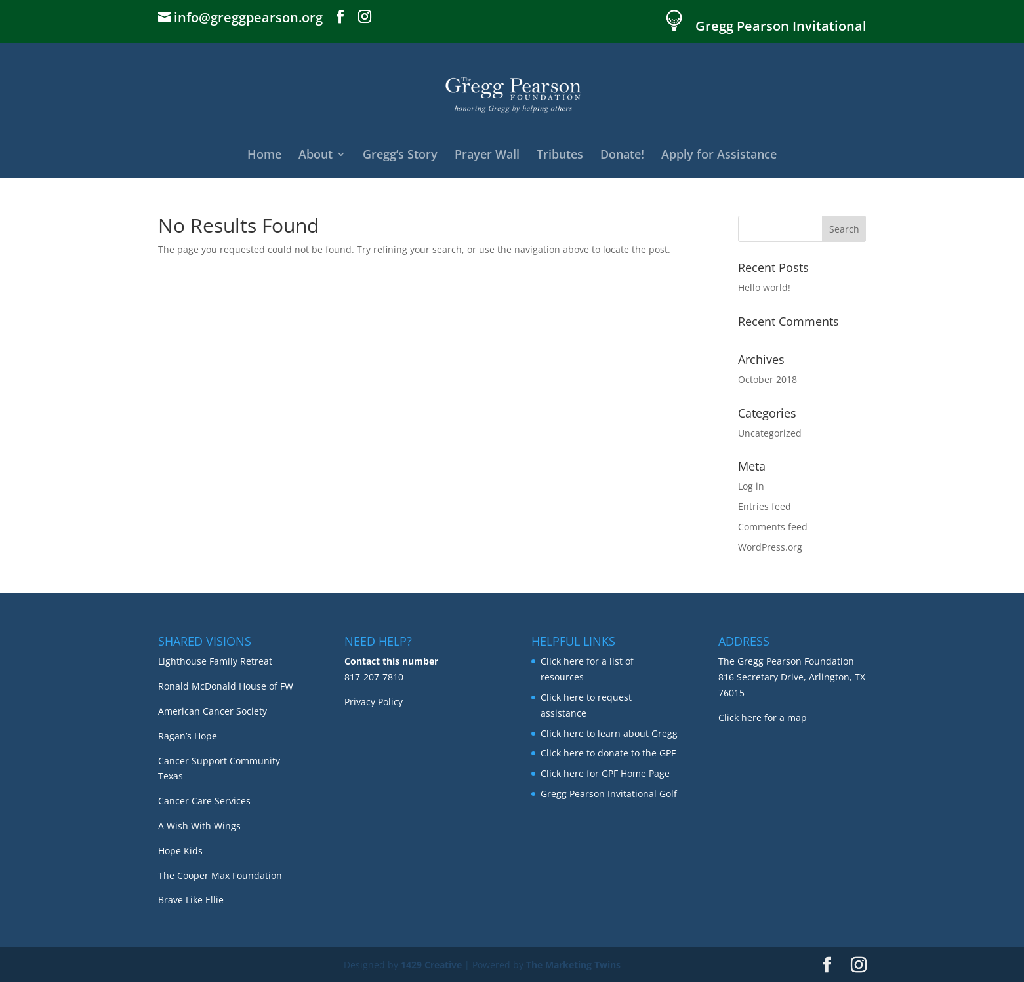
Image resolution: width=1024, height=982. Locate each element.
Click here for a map (762, 717)
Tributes (560, 155)
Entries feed (764, 506)
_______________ (747, 742)
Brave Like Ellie (191, 900)
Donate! (622, 155)
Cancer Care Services (204, 801)
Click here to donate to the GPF (608, 753)
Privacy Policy (373, 702)
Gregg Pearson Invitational (781, 27)
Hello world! (764, 287)
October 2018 (767, 379)
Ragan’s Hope (187, 736)
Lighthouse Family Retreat (215, 661)
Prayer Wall (487, 155)
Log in (751, 486)
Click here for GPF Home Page (605, 773)
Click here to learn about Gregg (609, 733)
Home (264, 155)
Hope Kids (180, 850)
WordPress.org (770, 547)
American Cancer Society (212, 711)
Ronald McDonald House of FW (225, 686)
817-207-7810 (373, 677)
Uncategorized (770, 433)
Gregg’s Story (400, 155)
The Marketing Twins (573, 964)
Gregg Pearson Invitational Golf (609, 793)
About (315, 155)
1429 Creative (431, 964)
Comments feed (773, 526)
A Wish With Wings (199, 825)
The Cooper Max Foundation (220, 875)
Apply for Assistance (719, 155)
